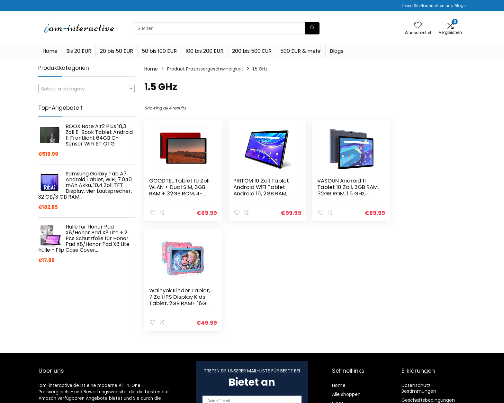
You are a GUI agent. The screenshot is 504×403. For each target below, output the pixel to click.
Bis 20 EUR (78, 51)
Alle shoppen (346, 394)
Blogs (336, 51)
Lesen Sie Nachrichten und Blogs (434, 5)
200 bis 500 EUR (252, 51)
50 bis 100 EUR (159, 51)
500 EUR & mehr (300, 51)
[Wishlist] (418, 25)
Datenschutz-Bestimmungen (418, 388)
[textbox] (86, 88)
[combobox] (86, 88)
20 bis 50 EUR (116, 51)
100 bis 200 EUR (204, 51)
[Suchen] (312, 28)
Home (50, 51)
